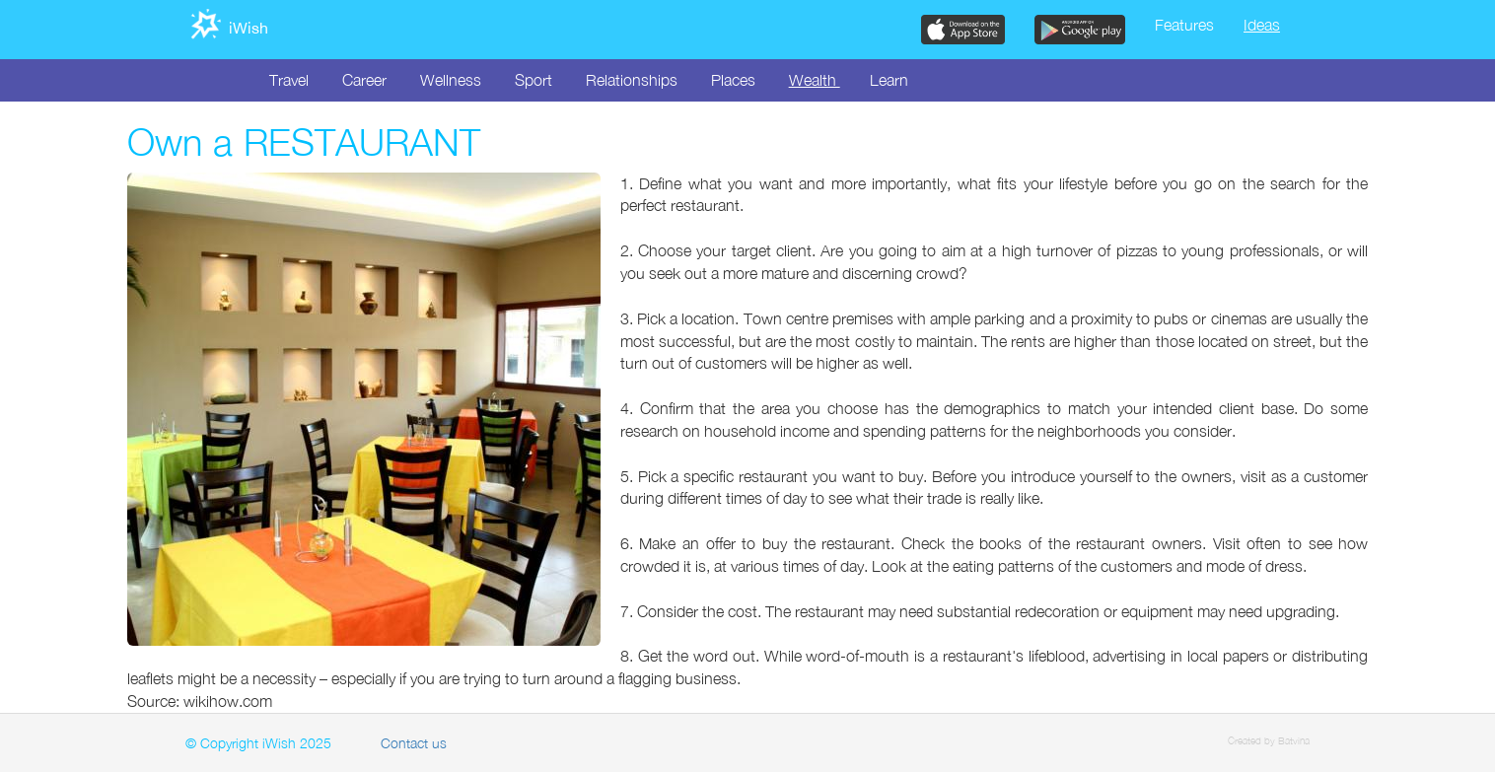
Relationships (631, 80)
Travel (289, 80)
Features (1184, 25)
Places (733, 80)
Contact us (414, 743)
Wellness (450, 80)
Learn (889, 80)
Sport (533, 80)
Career (364, 80)
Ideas (1262, 25)
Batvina (1294, 740)
